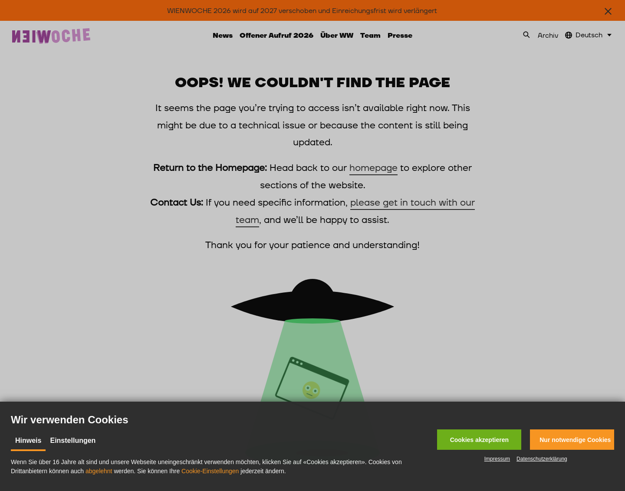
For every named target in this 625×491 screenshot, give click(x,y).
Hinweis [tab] (28, 440)
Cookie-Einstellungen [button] (210, 471)
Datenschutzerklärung (541, 459)
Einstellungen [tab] (72, 440)
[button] (479, 439)
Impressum (497, 459)
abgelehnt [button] (99, 471)
